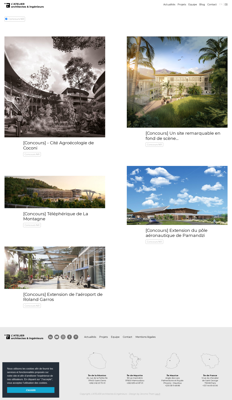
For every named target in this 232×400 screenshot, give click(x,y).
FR (226, 4)
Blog (202, 4)
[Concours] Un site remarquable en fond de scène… (183, 136)
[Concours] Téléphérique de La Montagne (55, 216)
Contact (212, 4)
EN (220, 4)
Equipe (192, 4)
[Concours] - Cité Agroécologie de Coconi (58, 145)
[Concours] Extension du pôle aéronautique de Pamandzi (176, 233)
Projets (182, 4)
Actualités (169, 4)
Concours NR (32, 154)
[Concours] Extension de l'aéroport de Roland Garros (63, 297)
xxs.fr (157, 394)
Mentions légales (146, 337)
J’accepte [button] (31, 390)
